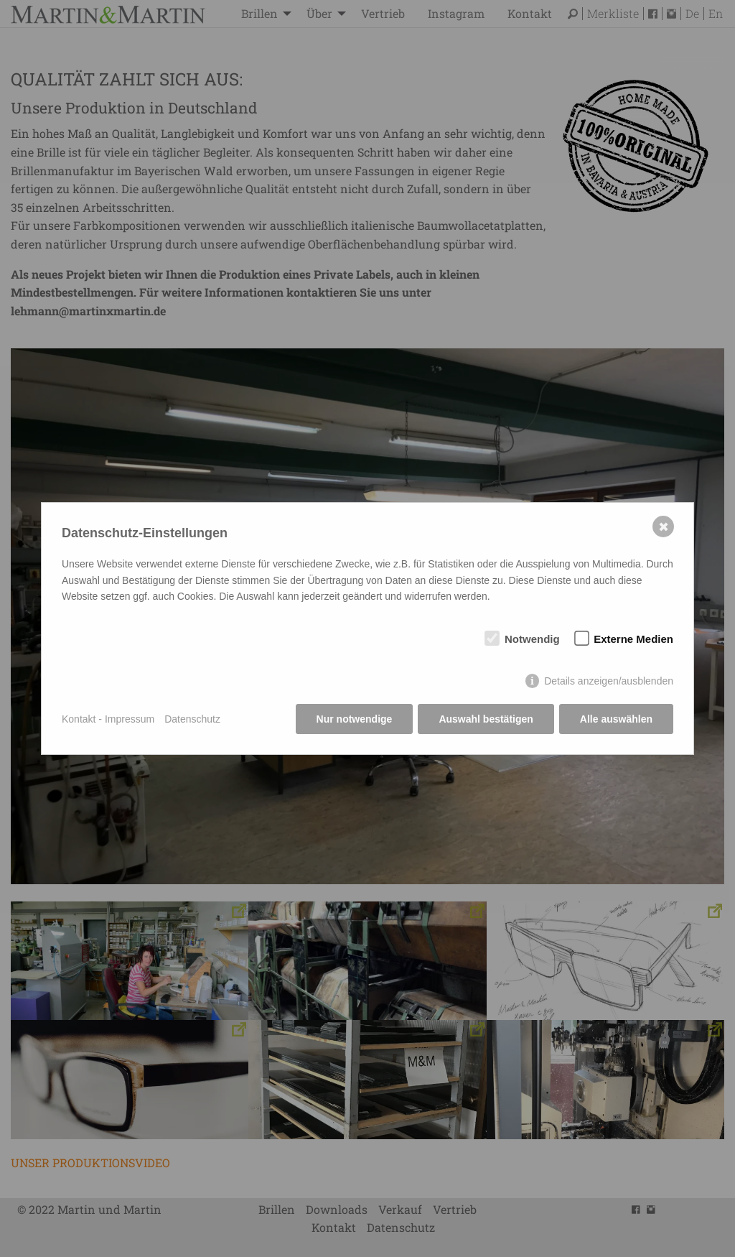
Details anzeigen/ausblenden (608, 681)
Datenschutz (192, 719)
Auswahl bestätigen (486, 719)
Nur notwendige (355, 719)
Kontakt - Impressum (108, 719)
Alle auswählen (616, 719)
